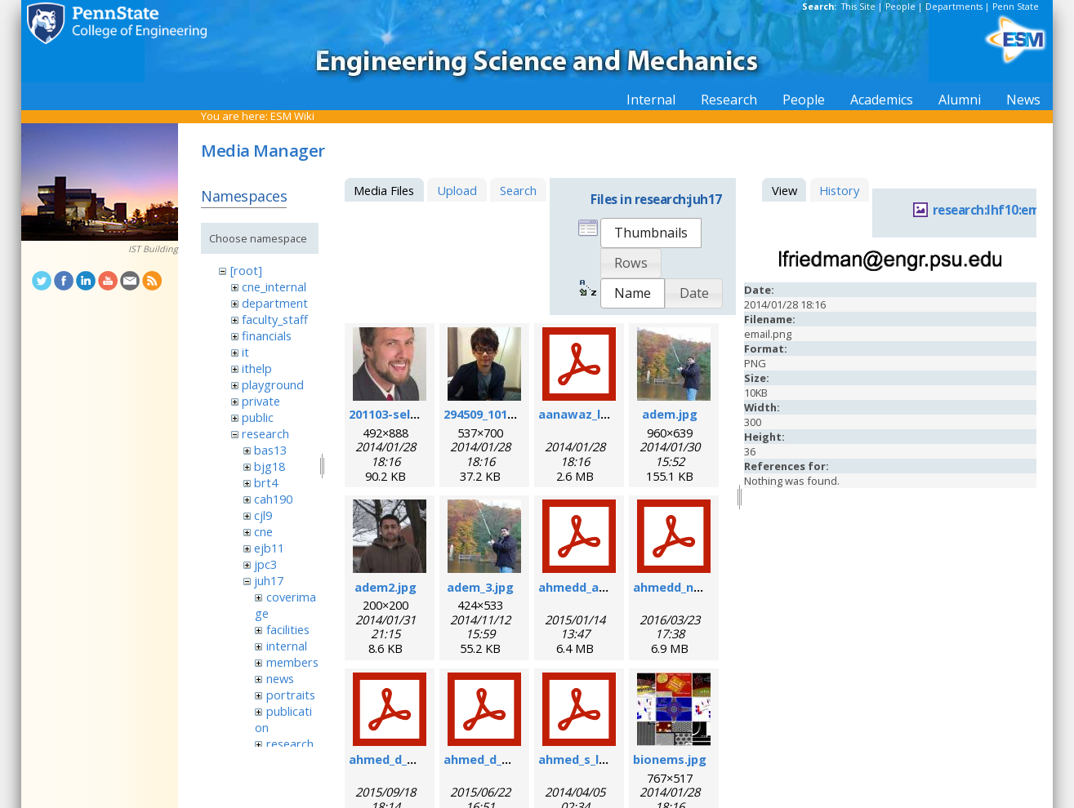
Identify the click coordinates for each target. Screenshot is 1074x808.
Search (518, 190)
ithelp (257, 368)
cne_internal (274, 286)
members (292, 662)
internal (286, 645)
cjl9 (263, 515)
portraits (290, 694)
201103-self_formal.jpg (416, 414)
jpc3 (265, 564)
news (280, 678)
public (258, 417)
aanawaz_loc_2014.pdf (604, 414)
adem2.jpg (385, 587)
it (245, 352)
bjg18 (269, 466)
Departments (954, 6)
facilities (288, 629)
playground (273, 384)
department (275, 303)
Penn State (1015, 6)
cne (263, 531)
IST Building (153, 249)
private (261, 401)
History (839, 190)
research (265, 433)
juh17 (268, 580)
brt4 (266, 482)
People (900, 6)
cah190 (273, 499)
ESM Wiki (292, 116)
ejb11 (269, 547)
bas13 (270, 450)
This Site (858, 6)
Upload (457, 190)
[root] (246, 270)
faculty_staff (275, 319)
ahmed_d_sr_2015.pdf (505, 759)
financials (267, 335)
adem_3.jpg (480, 587)
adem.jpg (669, 414)
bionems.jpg (669, 759)
